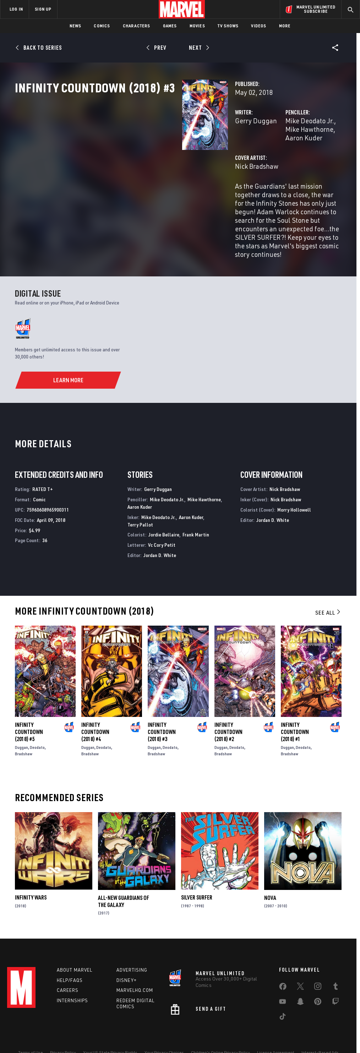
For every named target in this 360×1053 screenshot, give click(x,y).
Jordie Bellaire (163, 515)
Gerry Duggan (139, 152)
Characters (136, 25)
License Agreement (275, 1032)
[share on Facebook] (283, 968)
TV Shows (228, 25)
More (285, 25)
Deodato (37, 727)
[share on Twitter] (300, 967)
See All (328, 592)
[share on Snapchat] (300, 983)
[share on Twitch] (335, 983)
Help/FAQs (70, 960)
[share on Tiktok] (282, 997)
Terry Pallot (140, 505)
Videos (258, 25)
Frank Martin (195, 515)
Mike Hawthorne (303, 152)
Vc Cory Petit (161, 525)
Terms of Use (30, 1032)
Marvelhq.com (134, 970)
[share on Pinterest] (317, 983)
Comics (102, 25)
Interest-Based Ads (320, 1032)
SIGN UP (43, 9)
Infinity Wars (31, 877)
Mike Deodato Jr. (251, 152)
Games (170, 25)
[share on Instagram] (317, 967)
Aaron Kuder (245, 160)
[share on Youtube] (282, 983)
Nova (270, 877)
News (75, 25)
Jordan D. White (159, 535)
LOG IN (16, 9)
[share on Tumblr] (335, 967)
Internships (72, 980)
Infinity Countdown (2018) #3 (162, 712)
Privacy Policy (63, 1032)
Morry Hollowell (294, 490)
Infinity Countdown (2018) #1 (295, 712)
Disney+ (126, 960)
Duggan (21, 727)
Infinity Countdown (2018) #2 (228, 712)
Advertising (131, 950)
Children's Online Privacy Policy (220, 1032)
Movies (197, 25)
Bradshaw (23, 733)
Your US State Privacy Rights (110, 1032)
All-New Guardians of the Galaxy (123, 881)
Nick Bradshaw (139, 189)
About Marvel (74, 950)
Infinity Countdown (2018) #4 (95, 712)
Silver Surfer (196, 877)
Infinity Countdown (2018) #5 (29, 712)
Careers (67, 970)
